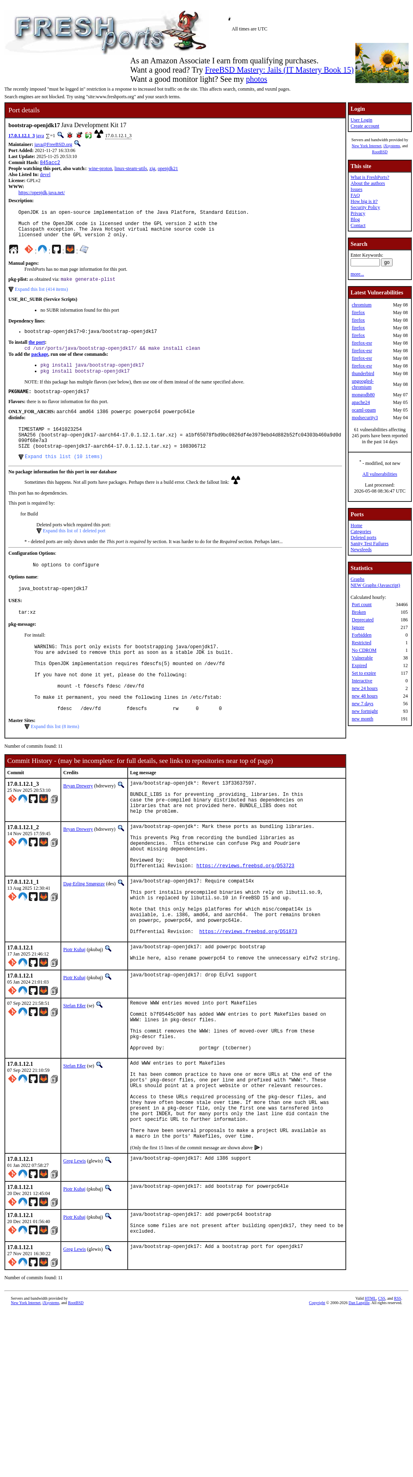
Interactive (362, 681)
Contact (358, 225)
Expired (359, 665)
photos (256, 79)
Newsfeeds (361, 549)
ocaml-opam (364, 410)
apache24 (361, 402)
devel (45, 175)
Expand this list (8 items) (55, 764)
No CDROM (364, 650)
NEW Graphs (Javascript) (375, 585)
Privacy (358, 213)
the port (36, 351)
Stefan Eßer (74, 1074)
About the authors (368, 183)
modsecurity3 (365, 417)
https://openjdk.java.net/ (41, 193)
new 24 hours (365, 688)
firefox (358, 312)
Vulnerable (362, 658)
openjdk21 (168, 169)
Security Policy (365, 207)
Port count (362, 604)
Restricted (361, 642)
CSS (381, 1399)
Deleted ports (363, 537)
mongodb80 (363, 395)
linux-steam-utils (130, 169)
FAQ (355, 195)
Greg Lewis (74, 1257)
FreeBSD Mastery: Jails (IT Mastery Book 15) (279, 69)
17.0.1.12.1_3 (21, 135)
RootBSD (379, 152)
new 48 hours (365, 696)
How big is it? (364, 201)
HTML (370, 1399)
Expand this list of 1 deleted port (74, 550)
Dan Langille (359, 1403)
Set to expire (364, 673)
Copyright (317, 1403)
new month (362, 719)
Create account (365, 126)
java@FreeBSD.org (53, 144)
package (39, 364)
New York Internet (366, 146)
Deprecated (363, 620)
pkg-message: (22, 647)
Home (356, 525)
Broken (359, 612)
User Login (361, 120)
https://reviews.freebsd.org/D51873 (248, 997)
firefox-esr (362, 343)
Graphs (358, 579)
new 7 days (362, 703)
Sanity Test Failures (370, 543)
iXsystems (391, 146)
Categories (361, 531)
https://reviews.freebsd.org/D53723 (245, 919)
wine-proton (100, 169)
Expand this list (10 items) (63, 475)
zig (152, 169)
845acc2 (50, 163)
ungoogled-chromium (363, 384)
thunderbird (363, 373)
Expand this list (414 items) (41, 297)
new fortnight (365, 711)
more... (357, 274)
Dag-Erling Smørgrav (84, 938)
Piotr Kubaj (74, 1015)
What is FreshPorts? (370, 177)
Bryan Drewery (78, 823)
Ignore (358, 627)
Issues (356, 189)
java (40, 135)
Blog (355, 219)
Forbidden (361, 635)
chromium (361, 305)
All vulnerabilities (379, 474)
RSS (397, 1399)
